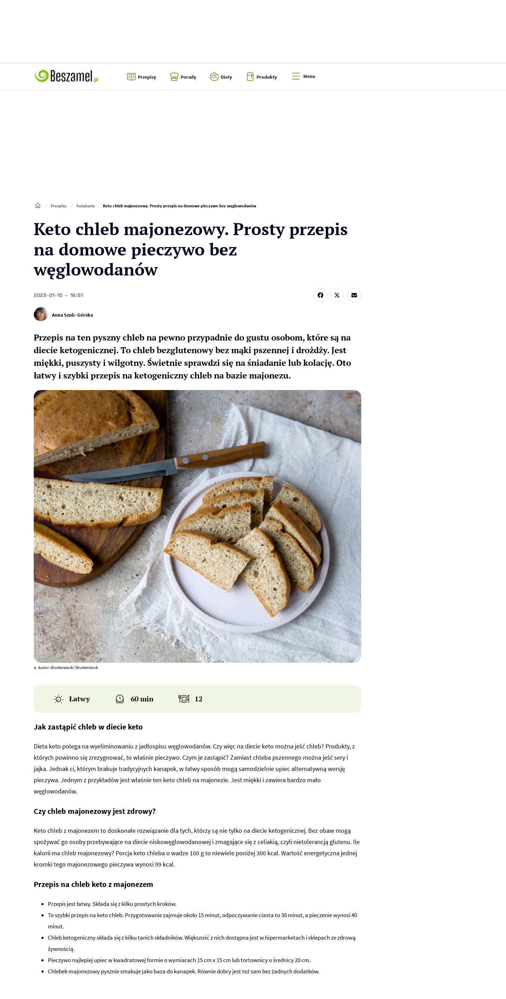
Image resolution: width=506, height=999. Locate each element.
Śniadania (85, 205)
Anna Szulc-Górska (72, 315)
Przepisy (58, 205)
